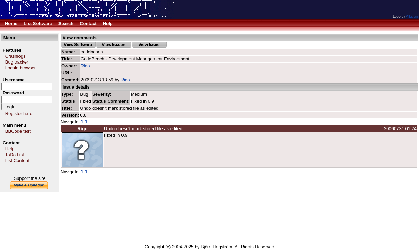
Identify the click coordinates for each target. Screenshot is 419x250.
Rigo (85, 65)
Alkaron (412, 16)
